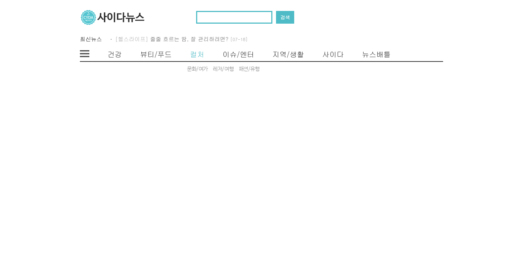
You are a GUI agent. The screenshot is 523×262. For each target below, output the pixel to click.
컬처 (197, 54)
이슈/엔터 (238, 54)
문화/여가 (197, 69)
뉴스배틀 (376, 54)
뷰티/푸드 (156, 54)
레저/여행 (223, 69)
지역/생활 (288, 54)
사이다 (333, 54)
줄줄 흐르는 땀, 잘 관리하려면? (199, 39)
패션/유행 (249, 69)
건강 (115, 54)
